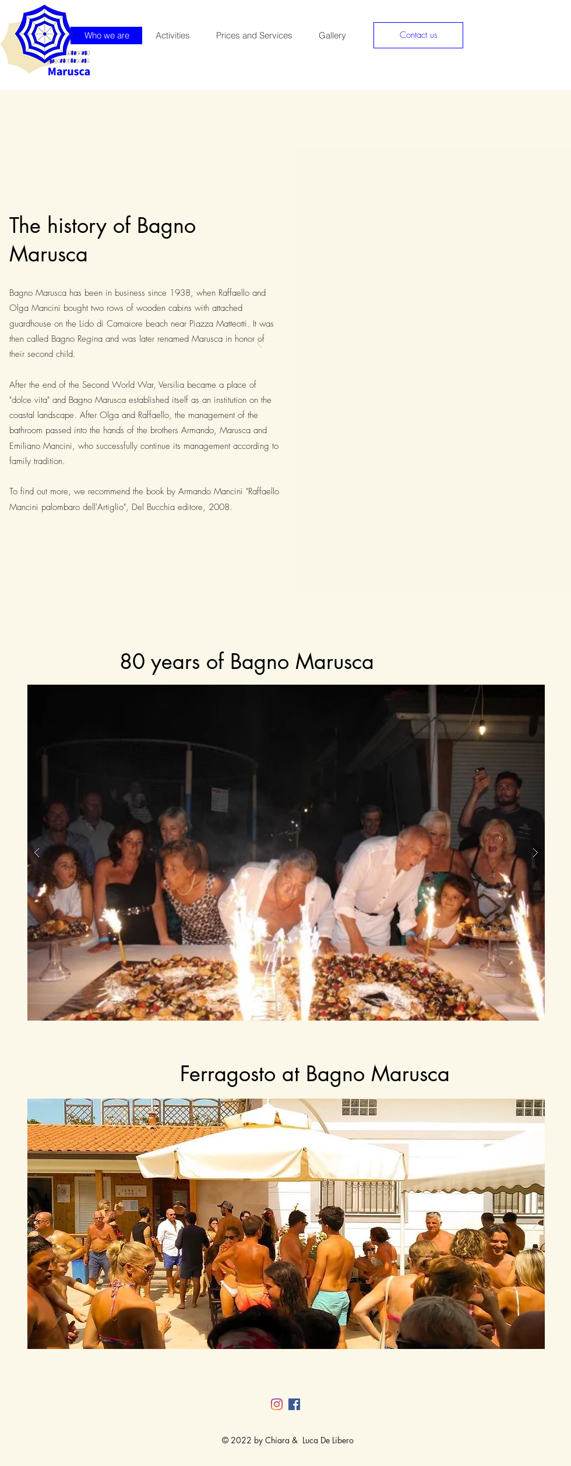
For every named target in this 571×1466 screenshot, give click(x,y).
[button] (286, 853)
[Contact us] (418, 35)
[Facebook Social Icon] (294, 1404)
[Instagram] (277, 1404)
